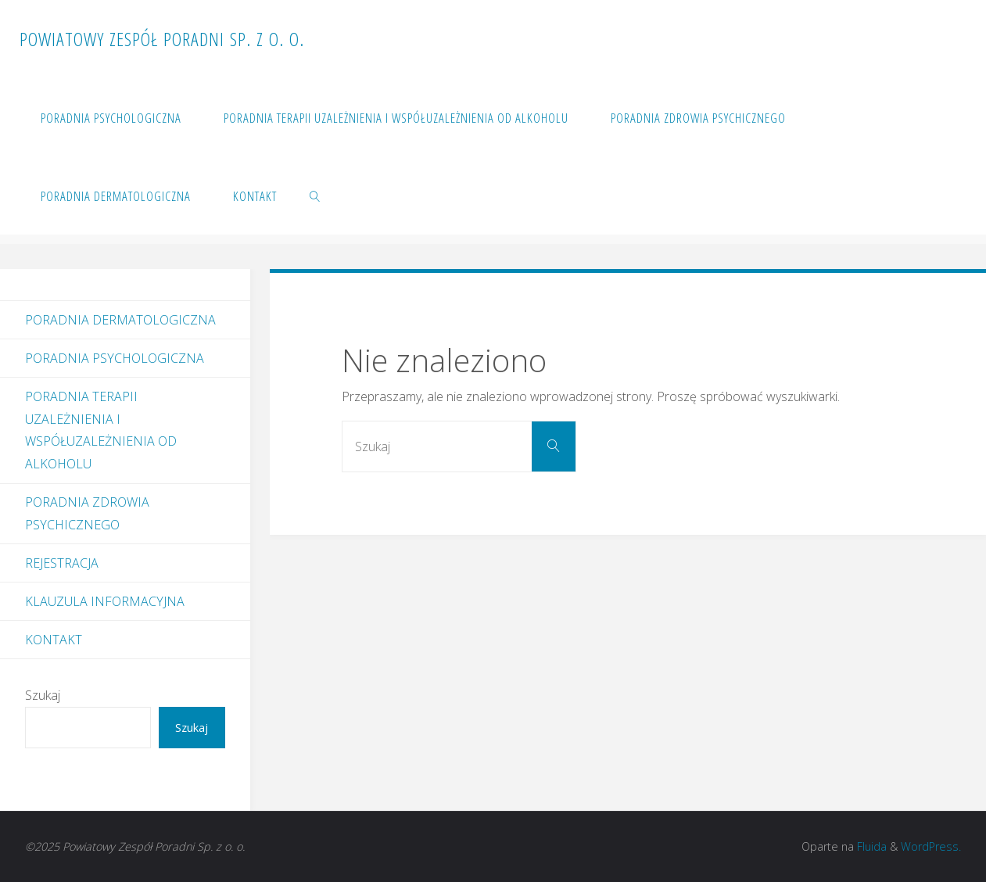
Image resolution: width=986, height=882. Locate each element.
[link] (315, 195)
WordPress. (931, 846)
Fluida (870, 846)
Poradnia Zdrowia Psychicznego (87, 513)
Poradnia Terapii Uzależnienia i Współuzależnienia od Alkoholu (101, 430)
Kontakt (53, 639)
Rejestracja (62, 563)
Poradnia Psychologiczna (114, 358)
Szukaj (42, 695)
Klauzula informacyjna (105, 601)
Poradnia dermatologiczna (120, 319)
